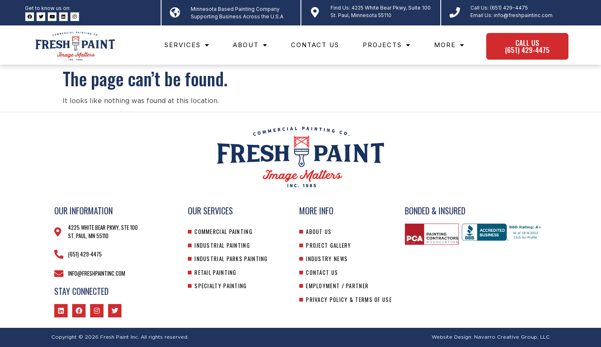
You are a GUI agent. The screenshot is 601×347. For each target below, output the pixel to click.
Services (187, 45)
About (250, 45)
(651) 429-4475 (509, 8)
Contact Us (315, 45)
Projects (387, 45)
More (449, 45)
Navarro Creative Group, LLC (512, 336)
